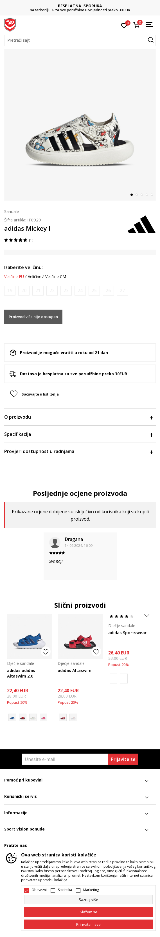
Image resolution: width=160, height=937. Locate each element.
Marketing (91, 890)
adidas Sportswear (127, 632)
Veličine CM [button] (55, 276)
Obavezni (39, 890)
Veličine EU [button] (14, 276)
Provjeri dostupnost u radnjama (78, 451)
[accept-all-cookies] (88, 924)
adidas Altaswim (74, 670)
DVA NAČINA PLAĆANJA (37, 6)
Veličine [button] (34, 276)
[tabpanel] (80, 125)
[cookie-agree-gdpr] (88, 912)
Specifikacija (78, 434)
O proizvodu (78, 417)
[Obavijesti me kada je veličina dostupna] (9, 291)
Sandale (11, 211)
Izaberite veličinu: (23, 267)
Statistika (65, 890)
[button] (80, 40)
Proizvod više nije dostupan (33, 316)
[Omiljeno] (124, 25)
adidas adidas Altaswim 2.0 (21, 673)
